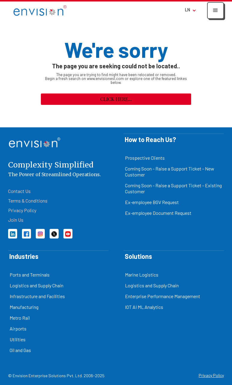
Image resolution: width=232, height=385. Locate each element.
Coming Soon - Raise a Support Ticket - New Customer (169, 171)
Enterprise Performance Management (162, 296)
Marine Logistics (141, 274)
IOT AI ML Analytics (144, 307)
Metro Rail (20, 318)
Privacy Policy (211, 375)
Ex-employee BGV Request (152, 202)
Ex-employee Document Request (158, 213)
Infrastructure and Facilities (37, 296)
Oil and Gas (20, 350)
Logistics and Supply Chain (36, 285)
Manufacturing (24, 307)
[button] (215, 10)
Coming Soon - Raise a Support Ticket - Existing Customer (173, 188)
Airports (18, 328)
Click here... (116, 99)
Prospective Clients (145, 158)
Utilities (18, 339)
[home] (40, 10)
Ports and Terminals (30, 274)
